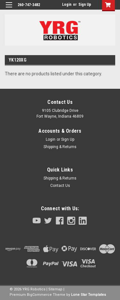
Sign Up (84, 4)
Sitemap (55, 289)
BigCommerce (39, 295)
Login (66, 4)
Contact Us (60, 185)
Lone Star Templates (88, 295)
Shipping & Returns (60, 147)
